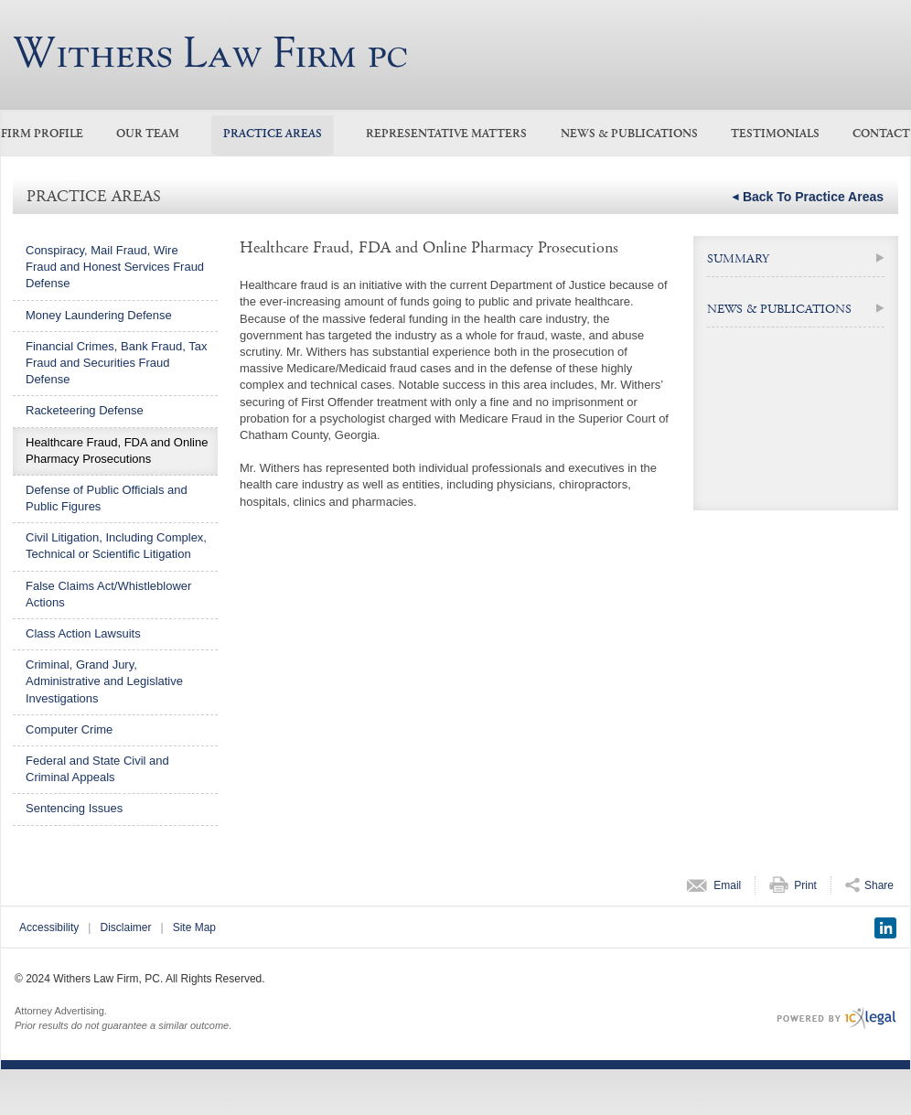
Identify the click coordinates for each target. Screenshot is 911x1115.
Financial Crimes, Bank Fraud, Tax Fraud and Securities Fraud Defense (116, 362)
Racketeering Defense (85, 410)
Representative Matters (446, 134)
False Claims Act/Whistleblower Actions (108, 594)
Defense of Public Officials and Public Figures (107, 498)
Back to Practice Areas (813, 196)
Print (805, 885)
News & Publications (629, 134)
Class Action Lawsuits (83, 633)
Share (879, 885)
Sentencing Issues (74, 808)
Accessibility (49, 927)
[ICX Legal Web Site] (836, 1018)
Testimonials (775, 134)
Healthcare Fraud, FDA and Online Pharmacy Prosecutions (117, 450)
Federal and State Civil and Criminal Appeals (97, 769)
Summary (738, 259)
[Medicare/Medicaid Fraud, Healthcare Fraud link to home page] (210, 52)
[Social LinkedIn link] (885, 927)
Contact (881, 134)
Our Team (147, 134)
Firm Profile (42, 134)
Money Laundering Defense (99, 315)
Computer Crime (69, 729)
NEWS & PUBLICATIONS (779, 309)
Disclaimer (125, 927)
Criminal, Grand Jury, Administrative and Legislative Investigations (104, 681)
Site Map (194, 927)
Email (727, 885)
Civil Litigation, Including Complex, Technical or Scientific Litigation (116, 546)
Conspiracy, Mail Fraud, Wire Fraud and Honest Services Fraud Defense (115, 266)
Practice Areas (272, 134)
